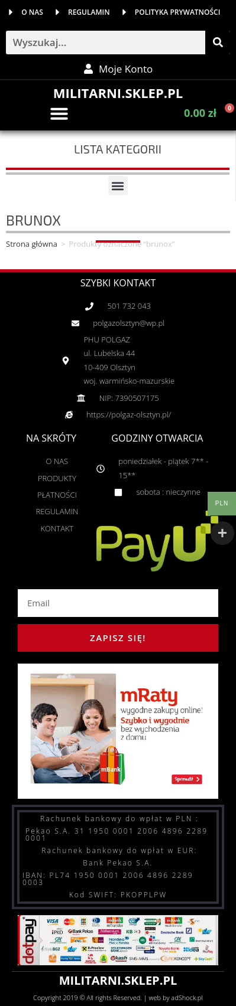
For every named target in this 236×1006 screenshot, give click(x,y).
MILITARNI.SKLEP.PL (118, 93)
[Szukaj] (217, 42)
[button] (59, 113)
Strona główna (31, 244)
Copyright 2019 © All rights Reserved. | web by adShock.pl (118, 997)
